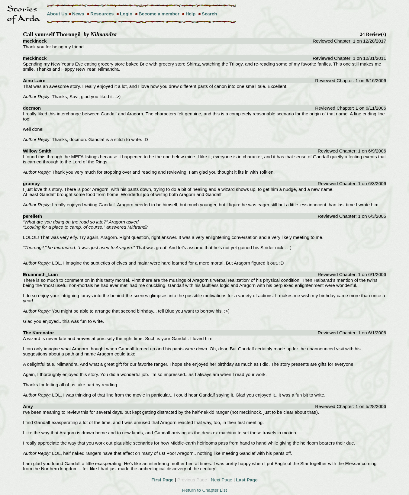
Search (209, 13)
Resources (102, 13)
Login (126, 13)
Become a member (159, 13)
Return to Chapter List (204, 490)
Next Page (221, 479)
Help (190, 13)
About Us (57, 13)
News (78, 13)
